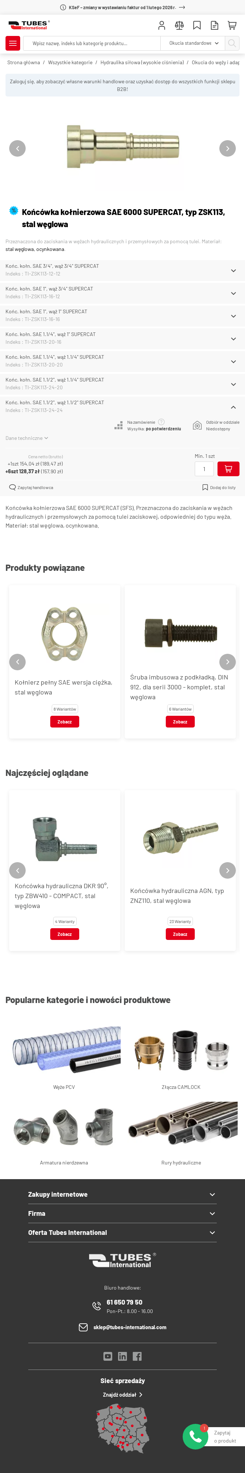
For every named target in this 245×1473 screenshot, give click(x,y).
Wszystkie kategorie (70, 62)
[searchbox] (92, 43)
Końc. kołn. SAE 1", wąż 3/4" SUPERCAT (49, 288)
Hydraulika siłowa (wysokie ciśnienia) (142, 62)
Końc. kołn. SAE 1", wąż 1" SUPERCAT (46, 311)
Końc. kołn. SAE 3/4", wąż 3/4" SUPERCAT (52, 266)
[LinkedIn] (122, 1358)
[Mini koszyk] (232, 25)
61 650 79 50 (124, 1302)
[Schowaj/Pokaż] (233, 271)
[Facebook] (137, 1358)
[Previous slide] (17, 148)
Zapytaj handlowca (31, 487)
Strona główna (23, 62)
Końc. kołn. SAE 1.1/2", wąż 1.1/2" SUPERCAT (55, 402)
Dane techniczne (27, 438)
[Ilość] (204, 469)
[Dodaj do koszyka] (228, 469)
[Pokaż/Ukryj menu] (13, 43)
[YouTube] (107, 1358)
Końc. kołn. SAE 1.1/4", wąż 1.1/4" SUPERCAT (55, 357)
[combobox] (192, 43)
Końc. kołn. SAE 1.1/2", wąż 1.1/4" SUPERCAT (55, 379)
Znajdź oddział (122, 1395)
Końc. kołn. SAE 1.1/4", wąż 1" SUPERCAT (51, 334)
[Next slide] (227, 148)
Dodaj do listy (219, 487)
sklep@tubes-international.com (130, 1327)
